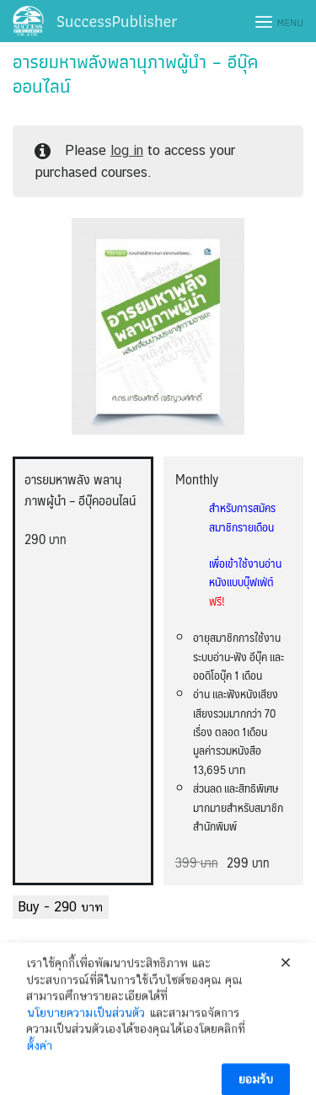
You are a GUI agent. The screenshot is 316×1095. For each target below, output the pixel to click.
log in (126, 150)
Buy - (61, 907)
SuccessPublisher (117, 21)
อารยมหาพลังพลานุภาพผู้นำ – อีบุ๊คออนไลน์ (136, 74)
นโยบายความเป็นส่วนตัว (86, 1024)
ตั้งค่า (39, 1057)
